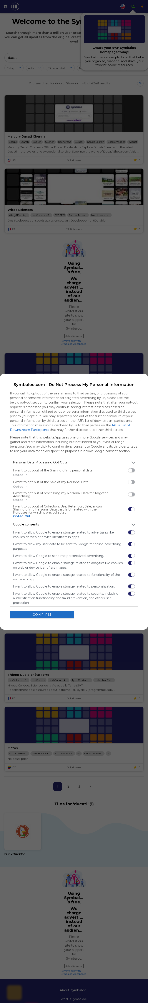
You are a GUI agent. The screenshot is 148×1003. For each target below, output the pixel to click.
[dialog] (74, 502)
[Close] (139, 382)
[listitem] (74, 462)
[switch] (131, 470)
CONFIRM (42, 615)
